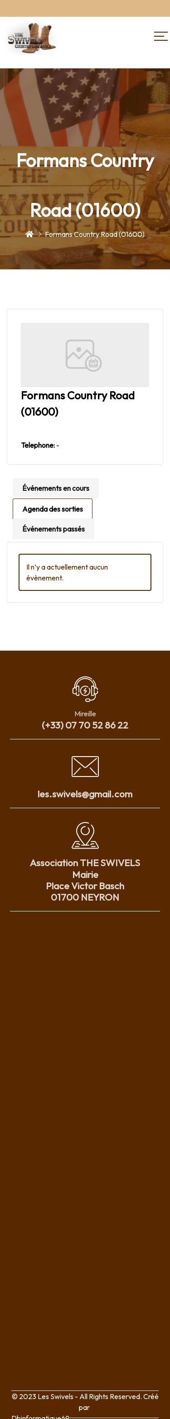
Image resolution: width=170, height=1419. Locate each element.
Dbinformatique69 (40, 1413)
